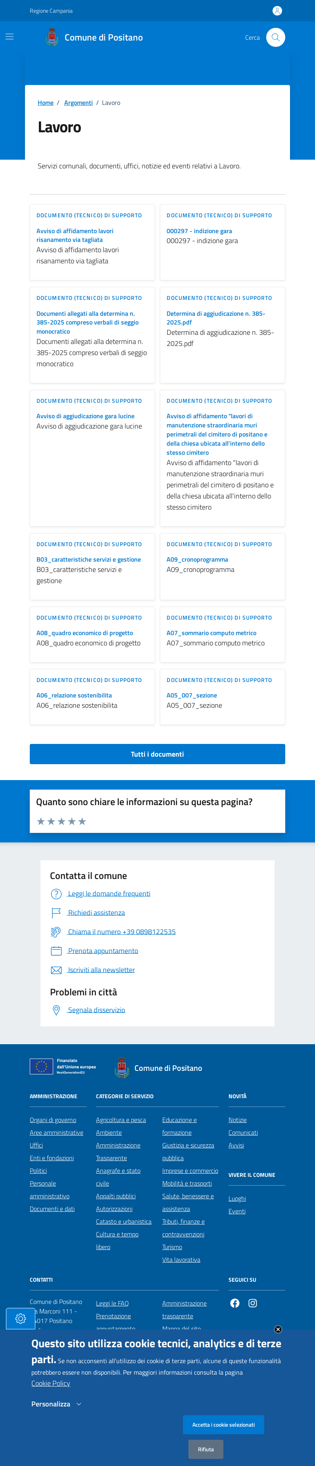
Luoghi (237, 1198)
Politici (38, 1170)
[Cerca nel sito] (275, 37)
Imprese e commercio (190, 1170)
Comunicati (243, 1132)
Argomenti (78, 102)
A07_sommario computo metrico (211, 632)
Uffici (36, 1145)
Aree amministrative (56, 1132)
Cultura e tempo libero (117, 1240)
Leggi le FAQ (112, 1303)
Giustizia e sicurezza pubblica (188, 1151)
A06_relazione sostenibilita (74, 695)
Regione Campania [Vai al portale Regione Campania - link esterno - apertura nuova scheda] (51, 10)
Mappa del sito (181, 1328)
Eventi (237, 1211)
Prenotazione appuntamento (115, 1322)
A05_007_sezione (192, 695)
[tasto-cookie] (20, 1331)
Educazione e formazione (179, 1126)
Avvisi (236, 1145)
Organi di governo (53, 1119)
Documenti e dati (52, 1208)
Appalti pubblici (116, 1196)
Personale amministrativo (49, 1189)
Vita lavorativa (181, 1259)
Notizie (238, 1119)
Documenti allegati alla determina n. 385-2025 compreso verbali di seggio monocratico (87, 322)
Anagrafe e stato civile (118, 1177)
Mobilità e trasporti (187, 1183)
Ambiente (109, 1132)
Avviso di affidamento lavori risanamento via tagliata (74, 235)
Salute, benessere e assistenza (188, 1202)
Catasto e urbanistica (124, 1221)
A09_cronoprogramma (197, 559)
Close (278, 1341)
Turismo (172, 1247)
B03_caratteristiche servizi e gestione (88, 559)
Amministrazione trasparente (184, 1309)
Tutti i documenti (157, 754)
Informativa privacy (187, 1341)
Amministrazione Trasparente (118, 1151)
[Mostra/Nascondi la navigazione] (9, 36)
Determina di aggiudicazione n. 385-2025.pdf (216, 318)
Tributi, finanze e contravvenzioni (183, 1228)
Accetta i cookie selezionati (223, 1437)
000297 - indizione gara (199, 231)
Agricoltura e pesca (121, 1119)
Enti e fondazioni (52, 1158)
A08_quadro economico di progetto (84, 632)
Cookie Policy (50, 1395)
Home (46, 102)
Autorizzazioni (114, 1208)
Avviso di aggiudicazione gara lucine (85, 416)
